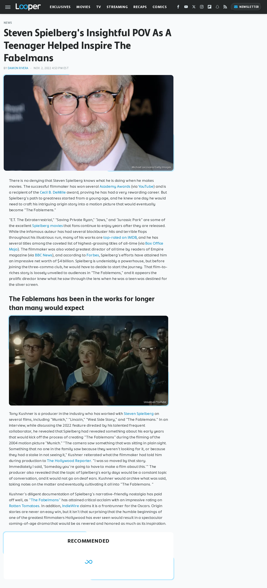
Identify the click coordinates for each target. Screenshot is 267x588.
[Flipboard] (209, 7)
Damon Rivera (18, 68)
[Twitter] (194, 7)
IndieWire (70, 505)
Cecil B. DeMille (53, 192)
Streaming (117, 7)
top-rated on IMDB (120, 237)
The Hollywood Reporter (69, 460)
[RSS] (225, 7)
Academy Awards (115, 186)
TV (98, 7)
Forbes (92, 255)
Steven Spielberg (138, 413)
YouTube (145, 186)
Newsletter (246, 7)
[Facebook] (178, 7)
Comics (160, 7)
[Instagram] (202, 7)
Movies (83, 7)
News (8, 22)
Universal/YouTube (155, 402)
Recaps (140, 7)
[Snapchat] (217, 7)
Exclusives (60, 7)
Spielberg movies (47, 225)
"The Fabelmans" (44, 500)
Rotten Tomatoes (24, 505)
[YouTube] (186, 7)
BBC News (43, 255)
